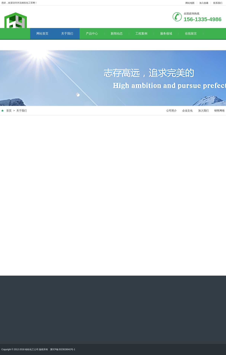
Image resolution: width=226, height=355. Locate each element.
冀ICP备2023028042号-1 (62, 349)
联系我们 (217, 3)
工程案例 (144, 33)
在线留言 (194, 33)
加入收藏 (203, 3)
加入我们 (203, 110)
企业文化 (187, 110)
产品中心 (95, 33)
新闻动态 (120, 33)
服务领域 (169, 33)
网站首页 (42, 33)
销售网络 (219, 110)
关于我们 (67, 33)
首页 (9, 110)
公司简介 (171, 110)
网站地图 (189, 3)
